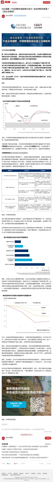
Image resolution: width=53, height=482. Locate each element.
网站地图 (45, 473)
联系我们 (4, 473)
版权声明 (15, 473)
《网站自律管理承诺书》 (15, 475)
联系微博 (33, 473)
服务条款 (21, 473)
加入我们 (39, 473)
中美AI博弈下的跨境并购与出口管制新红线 (15, 452)
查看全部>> (48, 444)
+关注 (48, 438)
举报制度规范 (5, 475)
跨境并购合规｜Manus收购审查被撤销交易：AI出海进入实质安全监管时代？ (25, 457)
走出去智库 (9, 15)
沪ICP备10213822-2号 (9, 478)
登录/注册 (47, 2)
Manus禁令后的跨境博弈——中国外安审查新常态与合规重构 (20, 455)
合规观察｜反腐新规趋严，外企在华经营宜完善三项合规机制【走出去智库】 (25, 446)
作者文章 (5, 444)
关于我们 (10, 473)
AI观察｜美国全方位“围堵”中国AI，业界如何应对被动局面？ (20, 449)
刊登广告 (27, 473)
